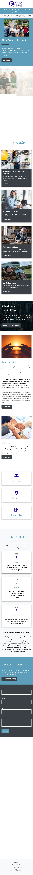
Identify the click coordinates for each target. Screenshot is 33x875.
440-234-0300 (16, 13)
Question (4, 718)
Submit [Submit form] (5, 731)
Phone (4, 708)
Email (3, 698)
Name (3, 689)
